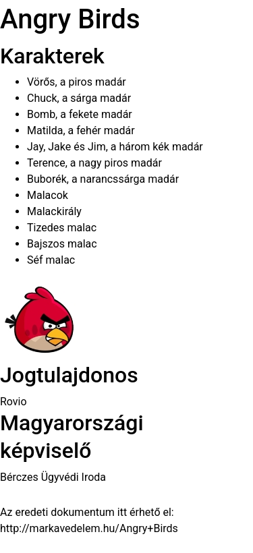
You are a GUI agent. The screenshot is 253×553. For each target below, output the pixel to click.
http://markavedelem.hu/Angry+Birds (89, 528)
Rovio (13, 401)
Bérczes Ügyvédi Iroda (53, 477)
